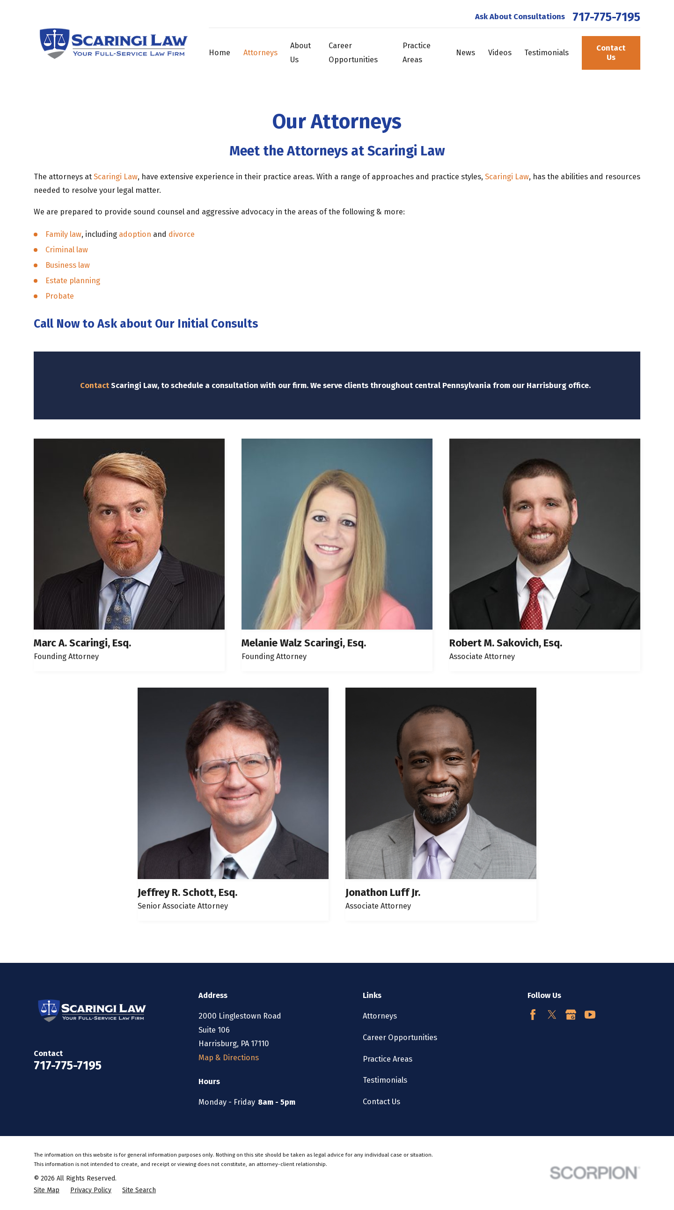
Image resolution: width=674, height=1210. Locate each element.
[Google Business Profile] (570, 1014)
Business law (67, 265)
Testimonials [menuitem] (546, 52)
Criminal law (66, 249)
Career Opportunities (400, 1037)
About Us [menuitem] (300, 52)
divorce (181, 234)
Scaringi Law (116, 176)
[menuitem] (46, 1190)
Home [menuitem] (219, 52)
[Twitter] (552, 1014)
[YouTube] (590, 1014)
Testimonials (385, 1080)
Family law (63, 234)
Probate (59, 296)
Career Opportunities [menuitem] (353, 52)
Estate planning (72, 280)
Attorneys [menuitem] (260, 52)
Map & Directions (228, 1057)
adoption (136, 234)
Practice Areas (387, 1059)
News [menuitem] (465, 52)
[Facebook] (532, 1014)
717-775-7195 (606, 17)
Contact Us (610, 53)
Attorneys (380, 1016)
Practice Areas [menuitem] (417, 52)
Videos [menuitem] (500, 52)
